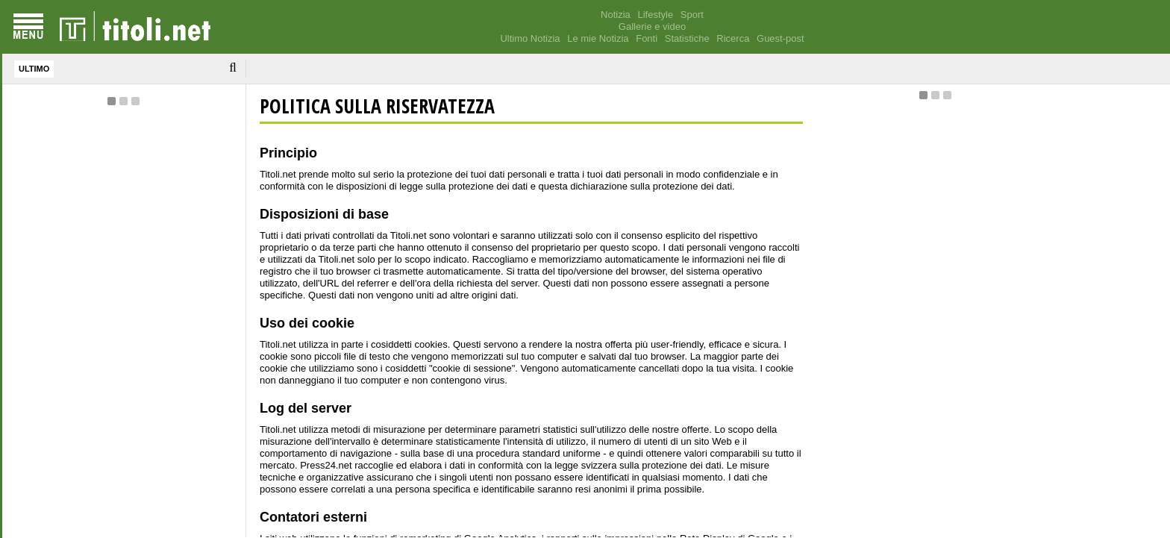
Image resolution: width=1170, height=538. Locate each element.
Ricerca (732, 38)
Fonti (646, 38)
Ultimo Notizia (530, 38)
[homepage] (135, 27)
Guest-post (780, 38)
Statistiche (687, 38)
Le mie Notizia (597, 38)
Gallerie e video (652, 26)
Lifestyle (655, 14)
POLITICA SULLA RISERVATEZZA (377, 106)
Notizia (616, 14)
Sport (692, 14)
